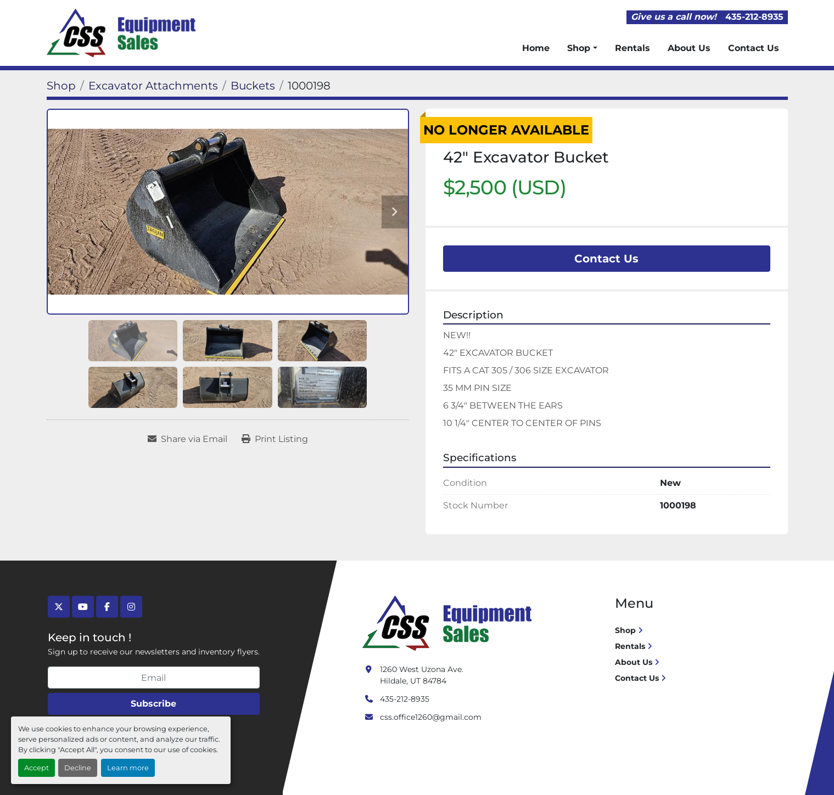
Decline (77, 768)
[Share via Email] (187, 439)
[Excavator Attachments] (153, 85)
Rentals (632, 48)
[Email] (154, 677)
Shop (578, 48)
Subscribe (153, 703)
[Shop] (61, 85)
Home (536, 48)
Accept (36, 768)
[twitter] (59, 607)
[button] (582, 48)
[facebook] (107, 607)
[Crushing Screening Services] (449, 623)
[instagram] (131, 607)
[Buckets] (253, 85)
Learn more (128, 768)
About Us (689, 48)
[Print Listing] (274, 439)
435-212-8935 (754, 17)
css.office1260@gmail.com (431, 717)
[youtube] (83, 607)
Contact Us (753, 48)
